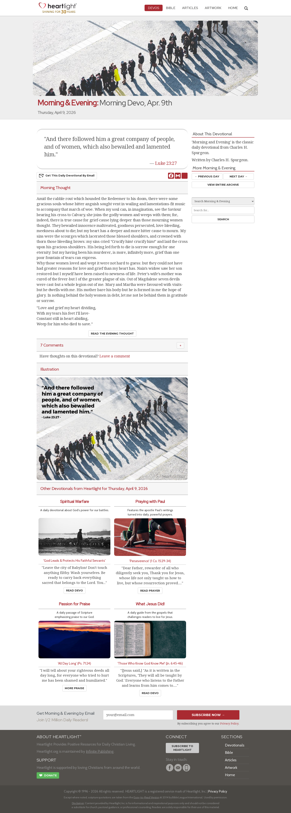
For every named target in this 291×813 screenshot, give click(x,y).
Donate (48, 775)
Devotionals (234, 745)
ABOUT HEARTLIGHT (59, 737)
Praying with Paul (150, 501)
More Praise (74, 688)
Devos (153, 8)
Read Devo (74, 590)
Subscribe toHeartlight (182, 748)
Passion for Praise (74, 604)
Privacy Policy (229, 723)
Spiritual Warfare (74, 501)
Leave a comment (114, 356)
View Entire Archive (223, 184)
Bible (170, 8)
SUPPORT (46, 760)
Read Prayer (150, 590)
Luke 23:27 (166, 163)
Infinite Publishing (100, 751)
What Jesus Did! (150, 604)
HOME (233, 8)
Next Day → (238, 176)
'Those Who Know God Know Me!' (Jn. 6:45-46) (150, 663)
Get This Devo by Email (66, 175)
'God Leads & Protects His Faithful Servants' (74, 560)
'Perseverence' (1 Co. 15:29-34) (150, 561)
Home (230, 775)
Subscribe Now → (208, 715)
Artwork (213, 8)
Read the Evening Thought (112, 333)
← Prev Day (207, 176)
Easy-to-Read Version (146, 797)
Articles (190, 8)
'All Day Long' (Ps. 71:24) (74, 663)
